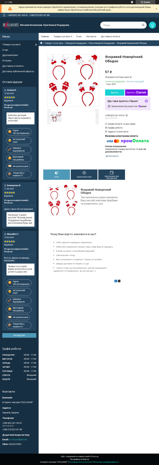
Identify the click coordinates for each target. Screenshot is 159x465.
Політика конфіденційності (106, 462)
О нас (79, 36)
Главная (45, 36)
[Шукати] (143, 25)
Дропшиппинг (10, 55)
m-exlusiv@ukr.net (18, 439)
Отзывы (6, 60)
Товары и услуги (61, 36)
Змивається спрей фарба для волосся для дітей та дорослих (20, 269)
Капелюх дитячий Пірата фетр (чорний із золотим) (19, 118)
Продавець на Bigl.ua (79, 459)
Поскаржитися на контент (81, 462)
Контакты (91, 36)
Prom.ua (94, 456)
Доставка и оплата (110, 36)
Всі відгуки (19, 335)
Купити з (136, 92)
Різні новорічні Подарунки (102, 43)
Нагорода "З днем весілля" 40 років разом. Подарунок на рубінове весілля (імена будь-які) (20, 219)
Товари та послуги (54, 43)
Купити (114, 92)
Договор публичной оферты (18, 71)
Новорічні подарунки (76, 43)
